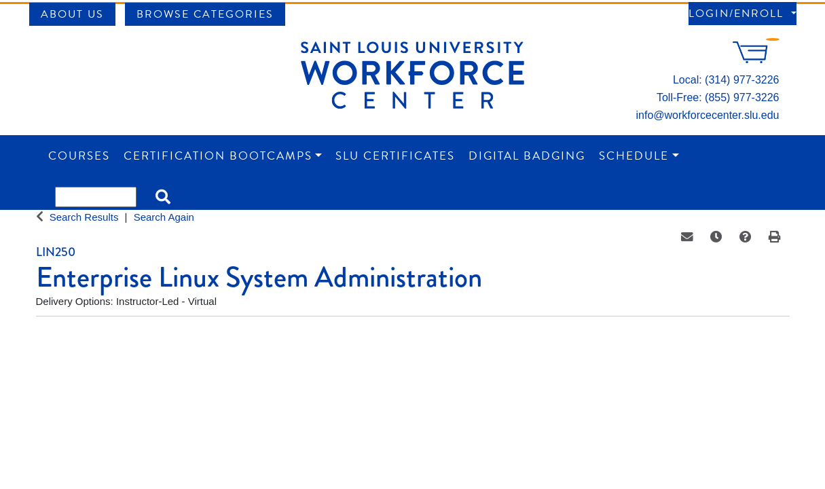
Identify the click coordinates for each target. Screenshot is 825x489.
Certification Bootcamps (218, 155)
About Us (72, 14)
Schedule (634, 155)
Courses (79, 155)
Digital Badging (527, 155)
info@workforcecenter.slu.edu (707, 115)
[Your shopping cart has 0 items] (756, 59)
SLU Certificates (395, 155)
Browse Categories (205, 14)
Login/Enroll (738, 13)
